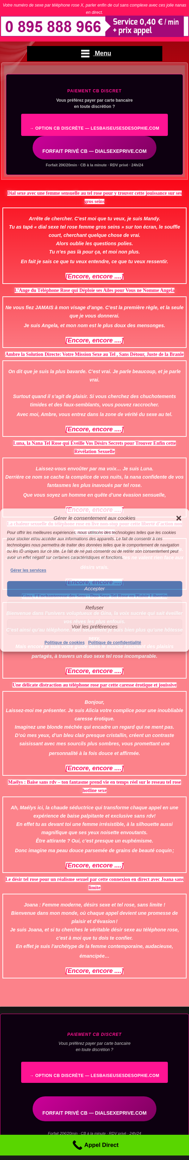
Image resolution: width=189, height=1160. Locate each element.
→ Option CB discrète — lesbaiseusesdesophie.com (94, 128)
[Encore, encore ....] (94, 276)
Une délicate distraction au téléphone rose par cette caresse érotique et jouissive (94, 685)
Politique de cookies (64, 642)
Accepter (94, 588)
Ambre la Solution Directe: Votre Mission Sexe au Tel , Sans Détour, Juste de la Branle (94, 354)
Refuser (94, 607)
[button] (178, 518)
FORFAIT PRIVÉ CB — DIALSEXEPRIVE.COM (94, 151)
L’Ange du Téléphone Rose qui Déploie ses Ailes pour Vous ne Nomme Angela (95, 290)
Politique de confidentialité (114, 642)
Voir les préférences (94, 626)
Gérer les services (28, 570)
